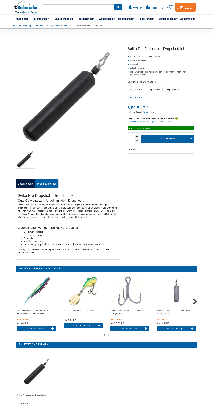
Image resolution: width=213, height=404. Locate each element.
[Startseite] (14, 26)
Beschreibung (25, 183)
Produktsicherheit (47, 183)
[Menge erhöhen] (137, 137)
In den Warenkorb (175, 138)
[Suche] (118, 7)
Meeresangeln (127, 18)
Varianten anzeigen (40, 328)
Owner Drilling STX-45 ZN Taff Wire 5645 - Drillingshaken (128, 312)
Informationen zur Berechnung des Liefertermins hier (149, 122)
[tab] (25, 183)
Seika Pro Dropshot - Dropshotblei (31, 395)
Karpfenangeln (41, 18)
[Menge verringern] (137, 141)
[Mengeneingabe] (131, 139)
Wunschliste (135, 149)
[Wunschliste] (170, 7)
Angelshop (23, 18)
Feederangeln (147, 18)
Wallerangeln (107, 18)
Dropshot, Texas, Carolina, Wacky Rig (53, 26)
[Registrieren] (154, 7)
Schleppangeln (168, 18)
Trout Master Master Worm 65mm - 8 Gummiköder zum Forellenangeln (32, 312)
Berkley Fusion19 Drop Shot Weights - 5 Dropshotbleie (173, 312)
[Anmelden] (135, 7)
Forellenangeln (86, 18)
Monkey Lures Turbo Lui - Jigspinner (79, 311)
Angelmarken (188, 18)
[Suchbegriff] (78, 7)
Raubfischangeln (64, 18)
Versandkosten (148, 112)
